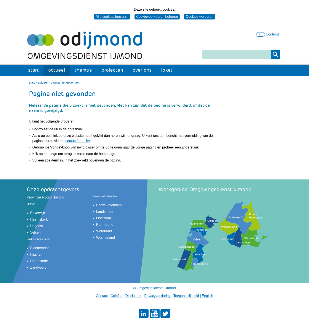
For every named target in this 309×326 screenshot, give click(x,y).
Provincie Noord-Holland (45, 197)
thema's (83, 70)
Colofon (116, 296)
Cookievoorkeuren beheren (157, 16)
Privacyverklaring (157, 296)
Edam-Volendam (109, 205)
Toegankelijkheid (186, 296)
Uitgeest (36, 226)
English (207, 296)
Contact (102, 296)
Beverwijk (37, 213)
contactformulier (78, 141)
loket (167, 70)
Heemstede (39, 261)
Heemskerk (39, 219)
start (33, 70)
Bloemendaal (40, 248)
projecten (112, 70)
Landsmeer (105, 211)
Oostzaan (103, 218)
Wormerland (105, 237)
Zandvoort (38, 267)
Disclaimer (133, 296)
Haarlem (36, 254)
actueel (56, 70)
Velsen (35, 232)
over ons (142, 70)
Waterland (104, 231)
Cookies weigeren (199, 16)
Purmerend (104, 224)
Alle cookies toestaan (112, 16)
